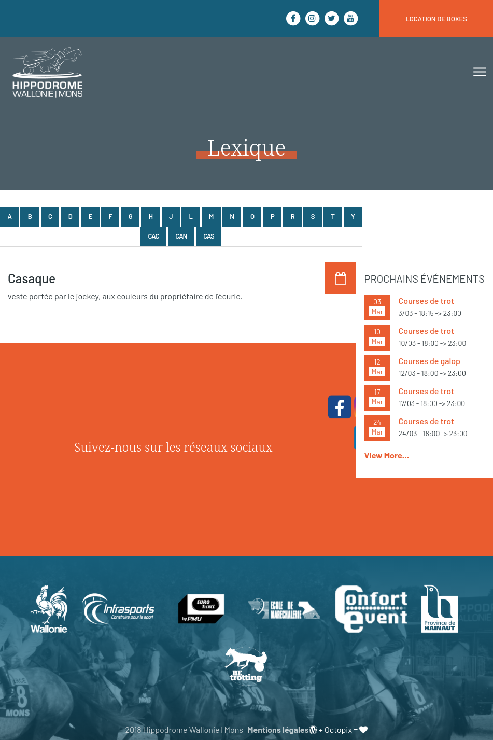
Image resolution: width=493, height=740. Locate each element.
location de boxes (436, 19)
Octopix (338, 729)
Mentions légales (278, 729)
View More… (387, 455)
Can (181, 236)
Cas (208, 236)
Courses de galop (429, 361)
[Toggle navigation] (478, 72)
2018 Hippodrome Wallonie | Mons (184, 729)
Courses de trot (426, 300)
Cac (153, 236)
